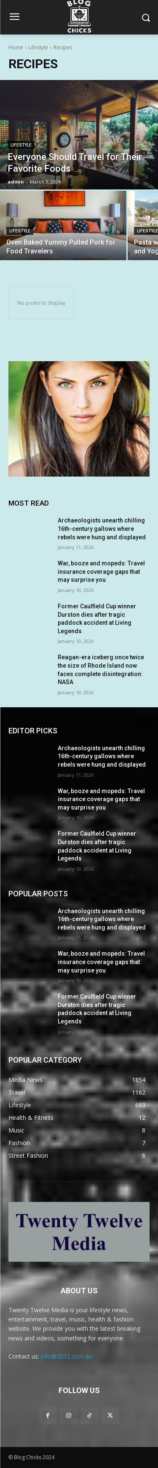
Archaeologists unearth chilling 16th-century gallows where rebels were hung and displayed (102, 528)
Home (15, 47)
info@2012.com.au (66, 1356)
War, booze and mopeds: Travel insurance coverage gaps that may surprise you (101, 571)
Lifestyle (38, 47)
